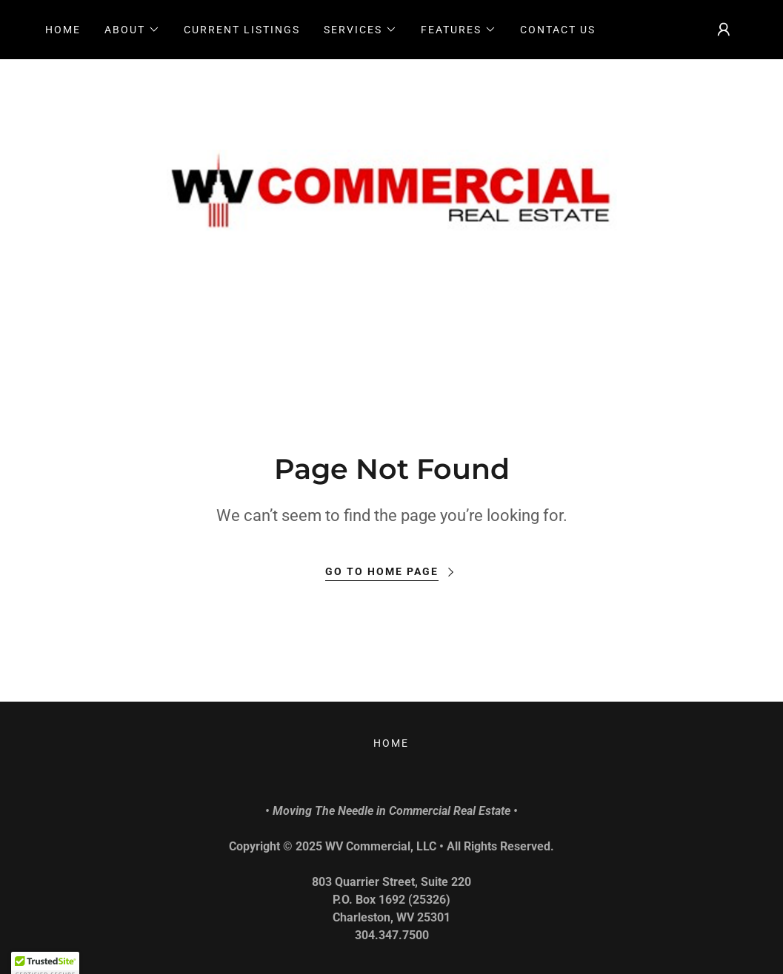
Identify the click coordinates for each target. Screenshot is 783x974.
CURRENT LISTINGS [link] (242, 30)
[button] (132, 29)
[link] (392, 194)
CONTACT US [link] (558, 30)
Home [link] (63, 30)
